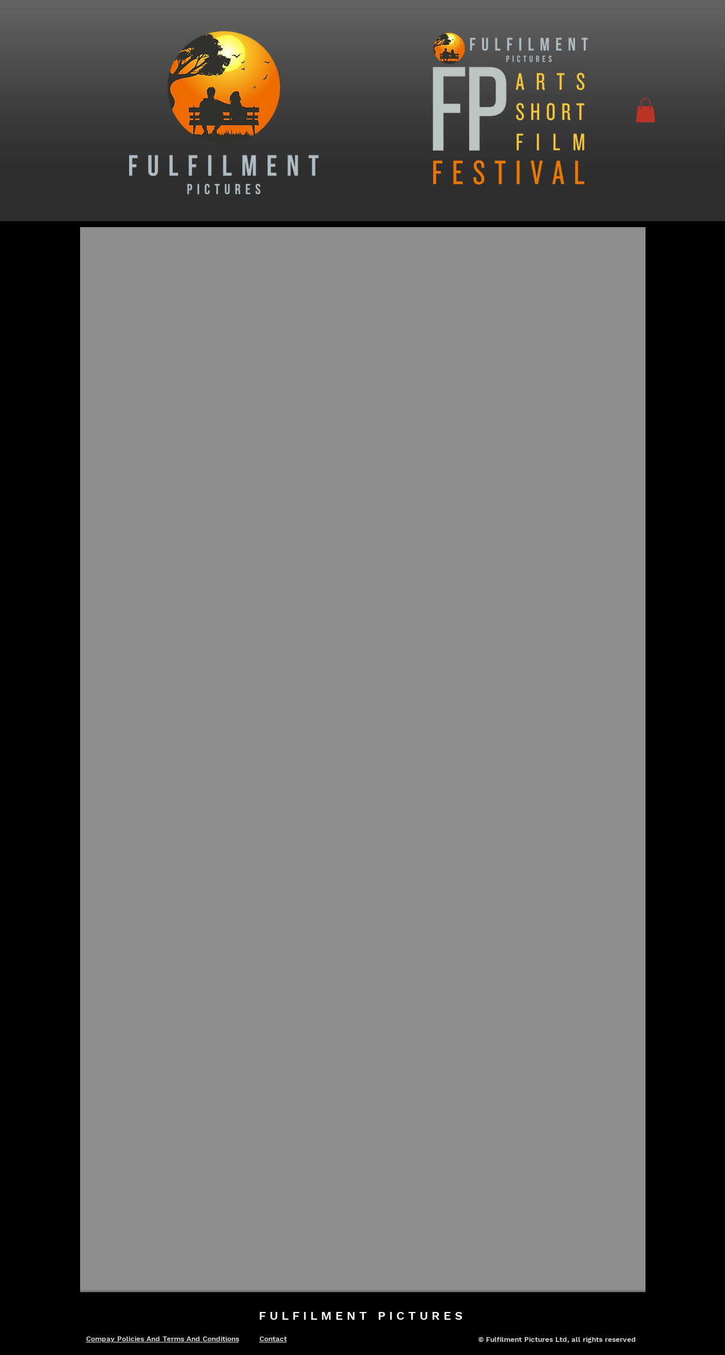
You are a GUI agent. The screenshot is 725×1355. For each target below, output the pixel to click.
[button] (645, 110)
